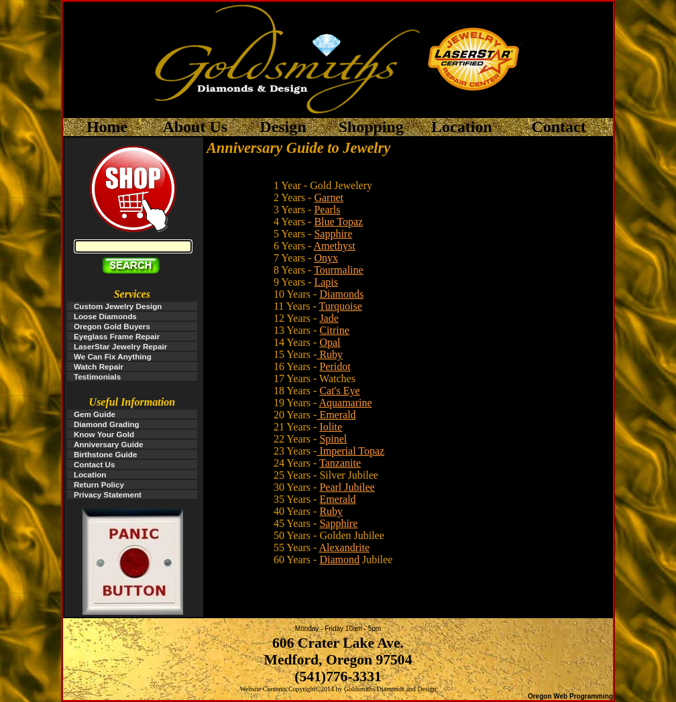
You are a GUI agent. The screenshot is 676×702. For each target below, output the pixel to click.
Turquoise (340, 306)
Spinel (333, 439)
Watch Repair (98, 366)
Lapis (326, 282)
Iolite (330, 426)
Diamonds (341, 294)
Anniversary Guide (109, 444)
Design (283, 126)
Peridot (334, 366)
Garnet (328, 197)
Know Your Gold (104, 434)
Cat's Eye (339, 390)
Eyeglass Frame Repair (117, 336)
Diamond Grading (106, 424)
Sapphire (333, 233)
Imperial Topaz (350, 451)
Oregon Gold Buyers (112, 326)
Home (107, 126)
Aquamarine (345, 402)
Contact (560, 126)
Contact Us (94, 464)
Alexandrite (344, 547)
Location (461, 126)
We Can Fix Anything (113, 356)
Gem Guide (94, 414)
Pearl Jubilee (346, 487)
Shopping (370, 126)
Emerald (336, 414)
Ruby (330, 354)
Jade (328, 318)
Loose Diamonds (105, 316)
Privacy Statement (108, 494)
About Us (194, 126)
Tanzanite (340, 463)
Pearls (327, 209)
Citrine (334, 330)
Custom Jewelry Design (118, 306)
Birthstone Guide (105, 454)
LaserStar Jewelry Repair (120, 346)
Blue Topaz (338, 221)
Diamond (339, 559)
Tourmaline (338, 270)
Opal (329, 342)
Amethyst (334, 245)
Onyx (326, 258)
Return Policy (99, 484)
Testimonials (97, 376)
